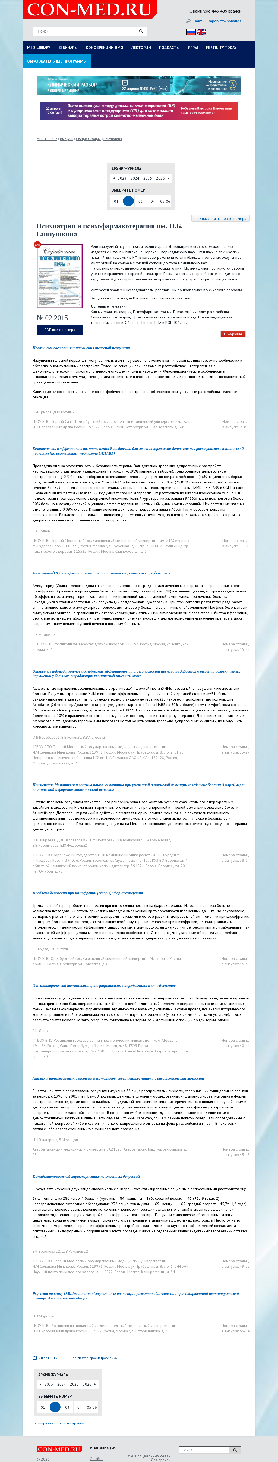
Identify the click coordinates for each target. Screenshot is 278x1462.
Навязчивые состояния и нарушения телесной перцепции (81, 348)
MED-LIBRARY (38, 47)
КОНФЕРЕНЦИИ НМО (104, 47)
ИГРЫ (193, 47)
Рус (189, 31)
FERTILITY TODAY (221, 47)
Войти (199, 21)
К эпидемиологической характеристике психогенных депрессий (86, 1176)
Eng (200, 31)
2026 (160, 178)
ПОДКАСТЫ (169, 47)
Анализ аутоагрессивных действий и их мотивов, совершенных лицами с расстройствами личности (118, 1078)
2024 (135, 178)
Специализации (88, 139)
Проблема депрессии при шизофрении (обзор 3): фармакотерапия (88, 893)
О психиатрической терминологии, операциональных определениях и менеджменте (104, 986)
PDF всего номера (60, 329)
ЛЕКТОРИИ (141, 47)
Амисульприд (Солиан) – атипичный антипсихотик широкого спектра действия (101, 573)
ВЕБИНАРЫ (68, 47)
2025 (147, 178)
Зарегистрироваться (224, 20)
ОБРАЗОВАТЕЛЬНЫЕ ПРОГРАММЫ (57, 61)
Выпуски (66, 139)
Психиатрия (112, 139)
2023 (122, 178)
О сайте (96, 1458)
